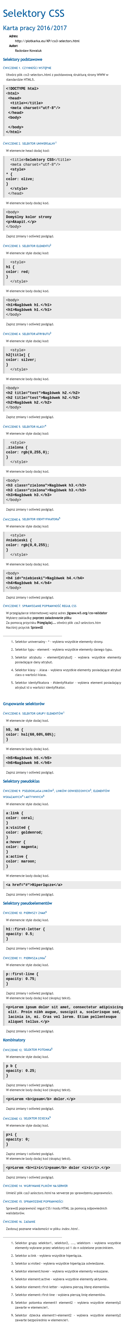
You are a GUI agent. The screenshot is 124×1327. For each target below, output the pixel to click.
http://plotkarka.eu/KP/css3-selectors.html (47, 41)
